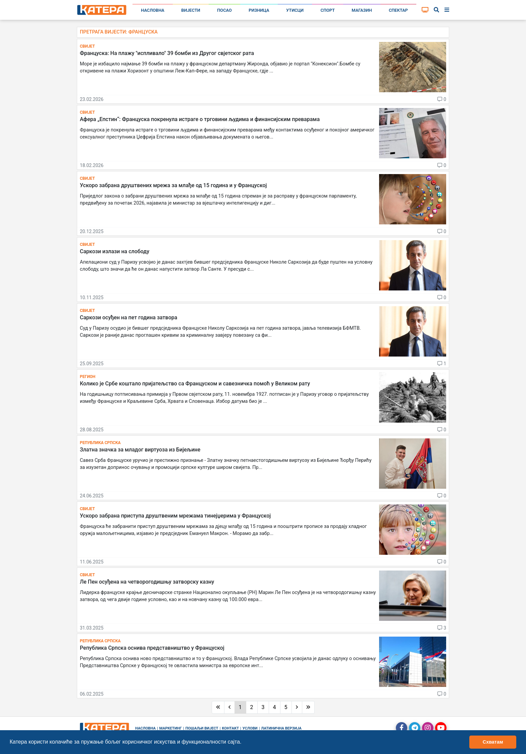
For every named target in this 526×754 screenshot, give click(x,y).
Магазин (362, 10)
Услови (250, 728)
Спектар (398, 10)
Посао (224, 10)
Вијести (190, 10)
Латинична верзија (281, 728)
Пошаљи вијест (202, 728)
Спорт (328, 10)
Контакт (230, 728)
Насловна (152, 10)
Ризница (259, 10)
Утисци (295, 10)
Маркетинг (170, 728)
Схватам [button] (493, 742)
